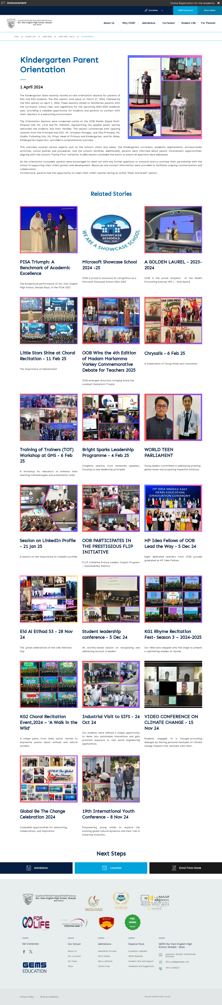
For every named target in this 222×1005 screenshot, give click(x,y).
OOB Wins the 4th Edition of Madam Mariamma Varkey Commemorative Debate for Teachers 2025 (109, 361)
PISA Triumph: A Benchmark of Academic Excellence (45, 267)
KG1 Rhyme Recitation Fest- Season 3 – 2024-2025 (173, 634)
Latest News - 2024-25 (66, 37)
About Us (109, 23)
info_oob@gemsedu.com (177, 962)
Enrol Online (209, 10)
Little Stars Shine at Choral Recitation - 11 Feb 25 (47, 355)
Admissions (148, 23)
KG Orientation (87, 37)
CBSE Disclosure (185, 10)
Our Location (74, 956)
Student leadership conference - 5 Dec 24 (104, 634)
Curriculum (168, 23)
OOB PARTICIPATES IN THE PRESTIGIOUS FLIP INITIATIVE (107, 546)
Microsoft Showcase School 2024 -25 (109, 265)
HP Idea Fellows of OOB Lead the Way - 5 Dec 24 (170, 543)
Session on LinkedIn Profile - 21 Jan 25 (48, 543)
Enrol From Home (190, 868)
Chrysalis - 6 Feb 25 (164, 353)
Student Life (188, 23)
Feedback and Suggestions (141, 966)
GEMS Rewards (135, 956)
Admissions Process (107, 951)
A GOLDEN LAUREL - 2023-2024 (173, 265)
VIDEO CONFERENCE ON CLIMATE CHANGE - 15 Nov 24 (171, 722)
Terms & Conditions (49, 997)
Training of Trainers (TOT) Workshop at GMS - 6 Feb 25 (46, 455)
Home (16, 37)
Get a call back (105, 961)
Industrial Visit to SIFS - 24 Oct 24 (111, 719)
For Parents (208, 23)
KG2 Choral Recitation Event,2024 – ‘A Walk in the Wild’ (48, 722)
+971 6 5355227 (172, 968)
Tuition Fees (104, 966)
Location (116, 868)
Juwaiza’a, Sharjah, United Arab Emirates (180, 955)
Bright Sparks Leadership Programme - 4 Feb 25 (108, 452)
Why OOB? (128, 23)
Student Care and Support (141, 961)
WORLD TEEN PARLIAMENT (158, 452)
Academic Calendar (137, 951)
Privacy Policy (27, 997)
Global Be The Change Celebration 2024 (42, 814)
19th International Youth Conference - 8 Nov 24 (108, 814)
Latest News (47, 37)
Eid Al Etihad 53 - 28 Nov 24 (46, 634)
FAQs (70, 966)
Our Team (72, 961)
